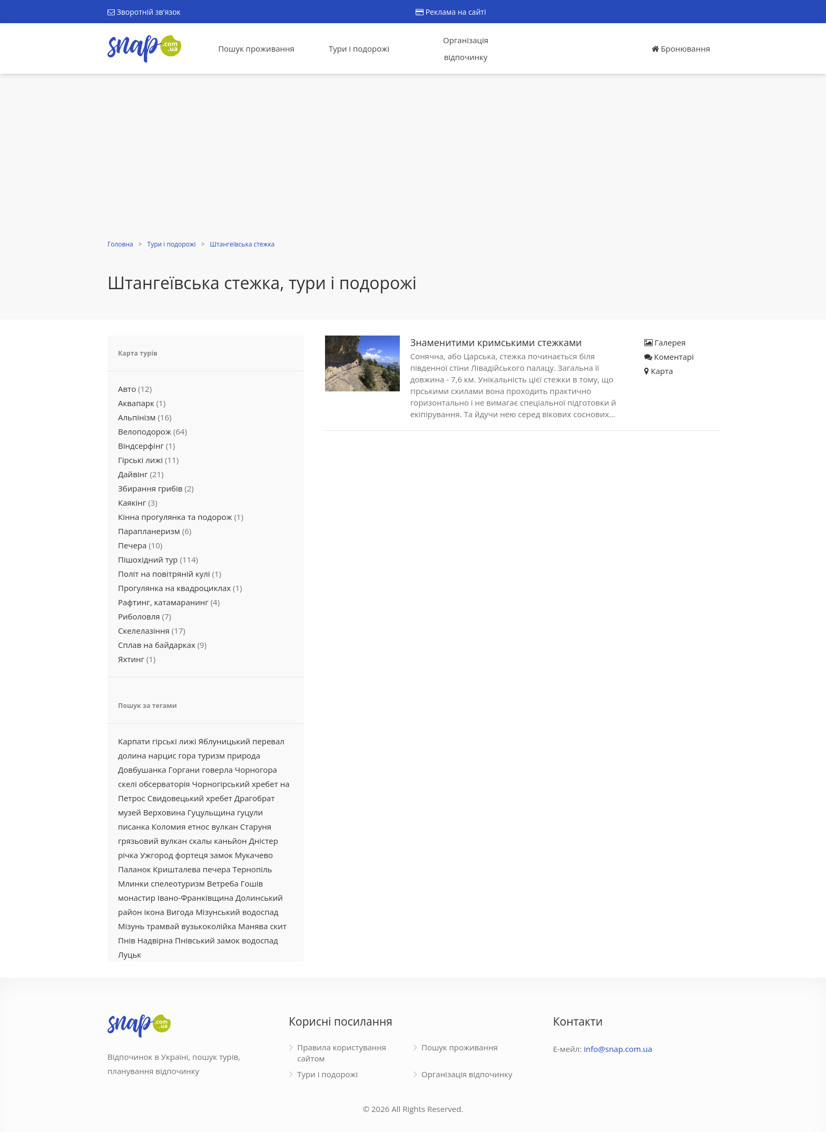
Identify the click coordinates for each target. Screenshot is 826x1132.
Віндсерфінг (141, 445)
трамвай (162, 926)
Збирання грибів (150, 488)
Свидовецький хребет (190, 798)
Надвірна (155, 940)
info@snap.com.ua (618, 1049)
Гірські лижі (140, 460)
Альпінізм (137, 417)
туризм (211, 755)
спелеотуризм (177, 883)
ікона (154, 912)
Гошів (252, 883)
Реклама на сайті (451, 12)
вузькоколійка (208, 926)
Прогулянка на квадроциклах (174, 588)
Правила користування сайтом (341, 1053)
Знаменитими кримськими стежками (496, 342)
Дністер (263, 840)
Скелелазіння (144, 630)
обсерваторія (164, 784)
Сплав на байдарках (156, 644)
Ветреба (223, 883)
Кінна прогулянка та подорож (175, 516)
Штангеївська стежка (242, 244)
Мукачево (254, 855)
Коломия (169, 826)
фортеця (191, 855)
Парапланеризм (149, 531)
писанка (134, 826)
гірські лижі (174, 741)
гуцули (250, 812)
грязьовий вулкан (152, 840)
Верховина (164, 812)
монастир (136, 897)
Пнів (126, 940)
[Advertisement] (413, 158)
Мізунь (131, 926)
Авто (127, 388)
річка (128, 855)
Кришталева (177, 869)
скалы (200, 840)
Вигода (180, 912)
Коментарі (669, 356)
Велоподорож (144, 431)
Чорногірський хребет (235, 784)
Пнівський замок (207, 940)
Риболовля (139, 616)
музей (129, 812)
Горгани (184, 769)
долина (132, 755)
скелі (127, 784)
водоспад (260, 940)
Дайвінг (133, 474)
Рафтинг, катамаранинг (163, 602)
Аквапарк (136, 403)
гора (187, 755)
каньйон (230, 840)
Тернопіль (252, 869)
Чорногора (256, 769)
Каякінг (132, 502)
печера (217, 869)
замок (221, 855)
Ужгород (156, 855)
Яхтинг (131, 659)
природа (243, 755)
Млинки (133, 883)
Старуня (255, 826)
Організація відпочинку (465, 48)
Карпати (134, 741)
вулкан (224, 826)
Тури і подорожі (359, 48)
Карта (658, 371)
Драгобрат (254, 798)
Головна (120, 244)
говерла (217, 769)
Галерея (665, 342)
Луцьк (129, 954)
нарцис (162, 755)
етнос (198, 826)
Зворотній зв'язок (144, 12)
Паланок (134, 869)
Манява (253, 926)
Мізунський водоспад (236, 912)
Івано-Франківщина (195, 897)
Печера (132, 545)
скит (278, 926)
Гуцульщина (211, 812)
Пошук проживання (256, 48)
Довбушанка (142, 769)
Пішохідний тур (148, 559)
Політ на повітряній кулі (164, 573)
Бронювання (681, 48)
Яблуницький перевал (241, 741)
